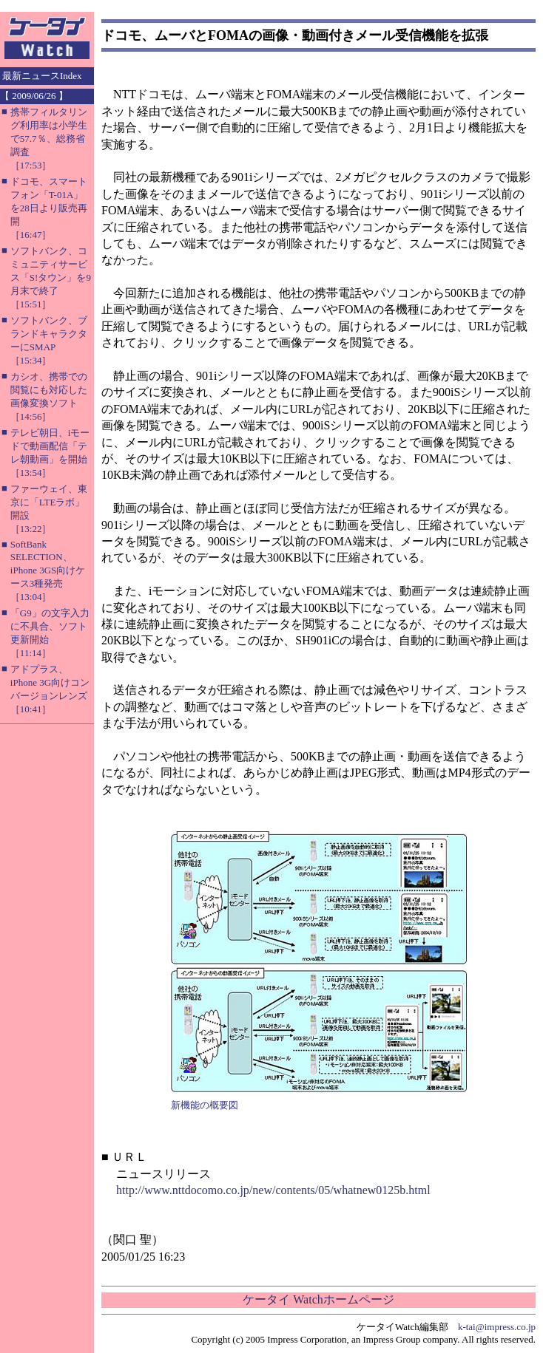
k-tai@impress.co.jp (497, 1326)
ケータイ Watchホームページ (318, 1299)
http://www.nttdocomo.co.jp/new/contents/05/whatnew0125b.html (273, 1190)
